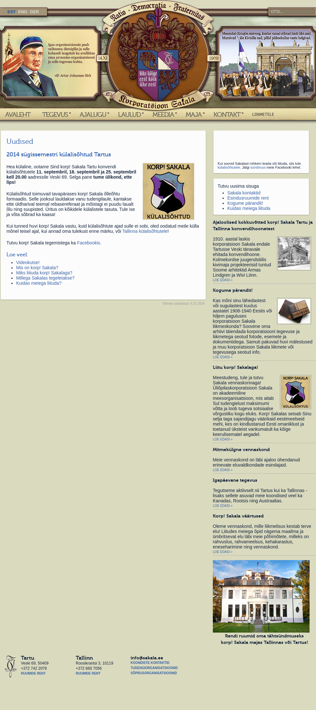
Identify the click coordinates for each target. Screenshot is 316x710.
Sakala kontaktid (244, 192)
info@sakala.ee (147, 657)
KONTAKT (226, 114)
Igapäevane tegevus (235, 480)
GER (34, 11)
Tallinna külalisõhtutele (144, 231)
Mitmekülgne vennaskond (241, 449)
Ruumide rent (33, 673)
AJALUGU (93, 114)
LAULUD (129, 114)
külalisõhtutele (229, 167)
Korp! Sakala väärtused (238, 515)
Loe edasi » (222, 280)
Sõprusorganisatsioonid (154, 673)
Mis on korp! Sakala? (37, 267)
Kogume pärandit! (245, 203)
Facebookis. (89, 242)
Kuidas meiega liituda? (39, 283)
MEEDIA (163, 114)
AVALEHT (17, 114)
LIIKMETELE (263, 114)
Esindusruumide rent (248, 198)
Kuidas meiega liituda (248, 208)
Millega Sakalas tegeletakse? (45, 278)
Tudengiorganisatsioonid (154, 668)
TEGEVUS (55, 114)
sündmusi (258, 167)
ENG (22, 11)
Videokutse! (28, 262)
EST (11, 11)
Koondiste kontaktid (150, 663)
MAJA (194, 114)
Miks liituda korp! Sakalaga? (44, 272)
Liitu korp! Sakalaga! (235, 367)
